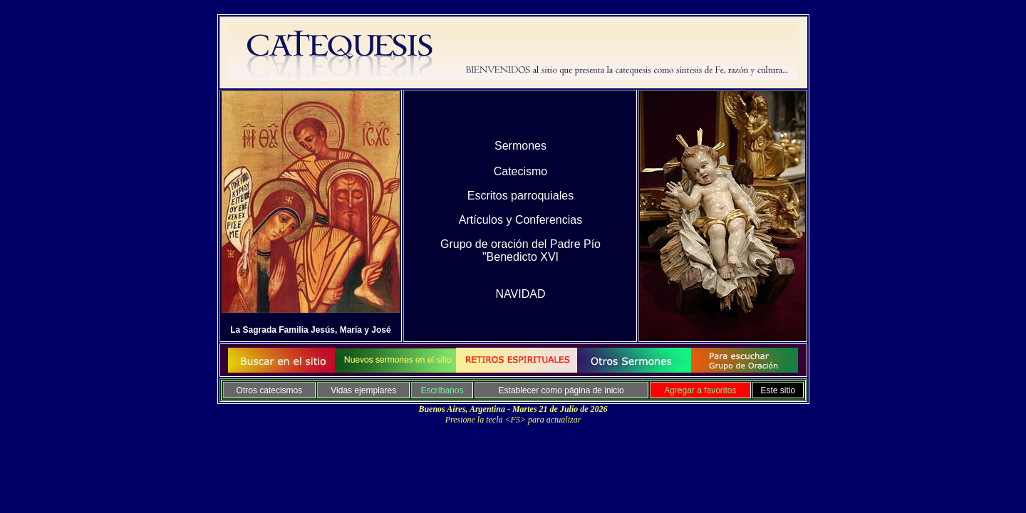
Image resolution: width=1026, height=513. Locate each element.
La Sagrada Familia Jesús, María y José (310, 330)
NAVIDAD (521, 294)
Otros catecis (261, 390)
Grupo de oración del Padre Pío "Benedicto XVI (520, 250)
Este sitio (777, 390)
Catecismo (521, 171)
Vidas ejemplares (363, 390)
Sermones (520, 146)
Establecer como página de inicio (561, 390)
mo (292, 390)
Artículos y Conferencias (520, 220)
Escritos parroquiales (520, 196)
